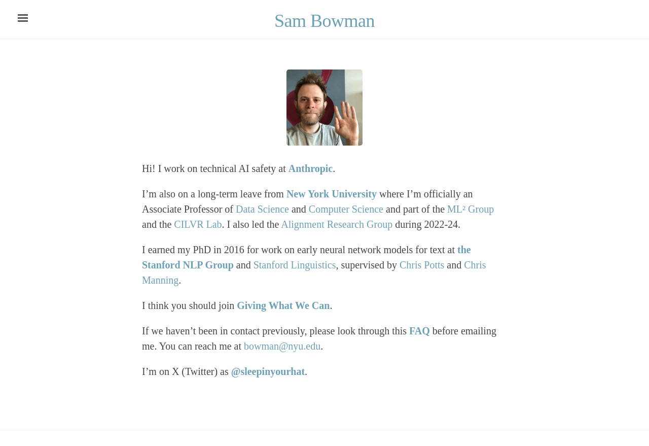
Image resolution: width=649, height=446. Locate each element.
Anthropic (311, 168)
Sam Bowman (324, 21)
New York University (331, 193)
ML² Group (470, 209)
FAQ (419, 330)
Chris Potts (422, 264)
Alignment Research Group (336, 224)
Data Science (262, 209)
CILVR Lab (198, 224)
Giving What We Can (283, 305)
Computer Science (346, 209)
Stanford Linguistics (295, 264)
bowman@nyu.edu (282, 346)
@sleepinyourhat (268, 371)
